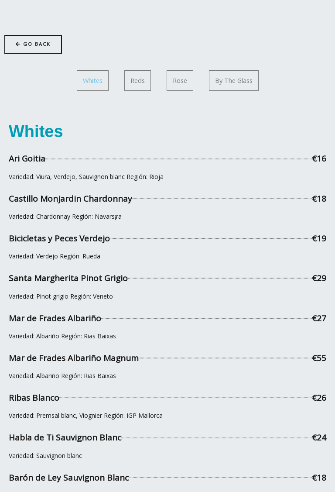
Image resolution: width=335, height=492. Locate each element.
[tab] (93, 80)
